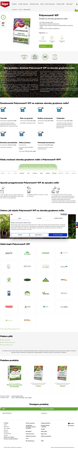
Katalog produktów (45, 423)
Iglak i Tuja (6, 426)
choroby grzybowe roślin (17, 396)
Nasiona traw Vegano (9, 437)
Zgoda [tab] (19, 218)
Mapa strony (44, 433)
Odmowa (20, 234)
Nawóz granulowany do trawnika (14, 385)
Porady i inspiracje (23, 4)
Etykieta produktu (5, 340)
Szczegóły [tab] (39, 218)
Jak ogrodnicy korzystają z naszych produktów (31, 427)
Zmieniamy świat (34, 4)
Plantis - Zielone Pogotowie (47, 4)
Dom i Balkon (7, 428)
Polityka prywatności (46, 436)
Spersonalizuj (39, 234)
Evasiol (62, 386)
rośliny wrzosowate (19, 397)
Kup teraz (45, 46)
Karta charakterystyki (6, 344)
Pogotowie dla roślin (31, 436)
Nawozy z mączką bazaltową (11, 438)
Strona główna (14, 9)
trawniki (30, 397)
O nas (27, 438)
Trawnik (6, 435)
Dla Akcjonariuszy (30, 440)
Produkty (14, 4)
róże (26, 397)
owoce (13, 397)
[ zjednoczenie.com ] (70, 447)
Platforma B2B (60, 4)
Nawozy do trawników (14, 383)
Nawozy (6, 430)
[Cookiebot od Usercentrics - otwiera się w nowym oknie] (61, 214)
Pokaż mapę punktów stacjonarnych (10, 329)
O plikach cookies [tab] (58, 218)
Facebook (71, 425)
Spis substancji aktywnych (7, 342)
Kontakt (43, 429)
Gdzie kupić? (69, 4)
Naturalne (6, 431)
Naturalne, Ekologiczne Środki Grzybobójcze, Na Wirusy (38, 384)
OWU (42, 440)
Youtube (71, 423)
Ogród (5, 424)
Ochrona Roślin (7, 433)
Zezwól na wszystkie (58, 234)
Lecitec (38, 386)
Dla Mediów (28, 431)
